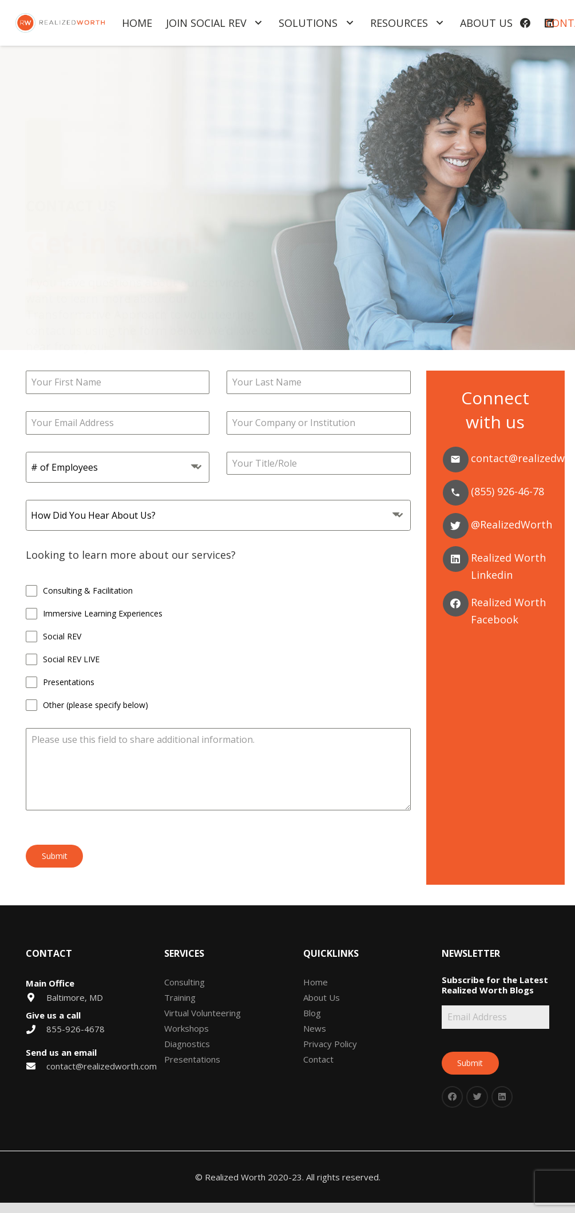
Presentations (192, 1059)
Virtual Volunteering (202, 1013)
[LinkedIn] (502, 1097)
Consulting (184, 982)
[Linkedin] (456, 559)
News (314, 1028)
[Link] (60, 23)
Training (180, 997)
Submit (55, 855)
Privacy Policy (330, 1043)
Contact (318, 1059)
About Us (321, 997)
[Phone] (456, 493)
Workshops (186, 1028)
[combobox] (117, 467)
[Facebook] (456, 604)
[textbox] (106, 467)
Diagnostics (187, 1043)
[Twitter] (456, 526)
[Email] (456, 459)
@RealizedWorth (511, 524)
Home (315, 982)
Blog (312, 1013)
